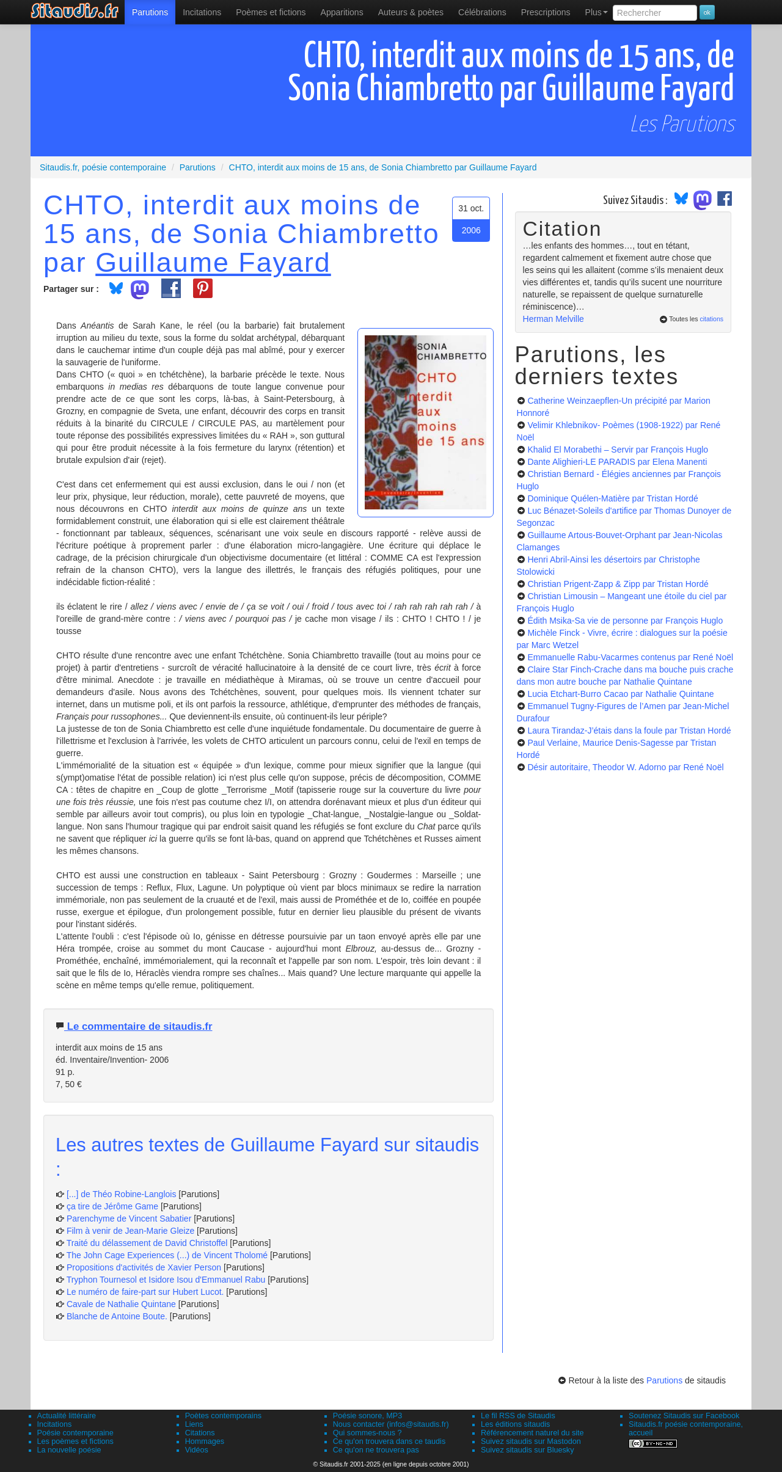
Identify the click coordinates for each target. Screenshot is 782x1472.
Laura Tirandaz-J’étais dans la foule (629, 730)
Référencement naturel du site (532, 1433)
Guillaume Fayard (213, 262)
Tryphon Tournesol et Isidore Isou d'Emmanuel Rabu (166, 1279)
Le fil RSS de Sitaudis (518, 1416)
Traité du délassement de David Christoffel (147, 1243)
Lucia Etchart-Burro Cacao (620, 694)
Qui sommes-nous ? (367, 1433)
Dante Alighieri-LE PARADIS (617, 462)
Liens (194, 1424)
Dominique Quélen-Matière (612, 498)
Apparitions (342, 12)
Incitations (54, 1424)
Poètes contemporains (223, 1416)
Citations (200, 1433)
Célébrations (482, 12)
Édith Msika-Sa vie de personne (625, 620)
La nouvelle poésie (69, 1450)
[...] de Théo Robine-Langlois (122, 1194)
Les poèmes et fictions (75, 1441)
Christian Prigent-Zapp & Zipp (617, 584)
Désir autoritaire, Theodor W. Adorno (625, 767)
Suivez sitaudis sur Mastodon (531, 1441)
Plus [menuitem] (596, 12)
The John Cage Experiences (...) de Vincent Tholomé (167, 1255)
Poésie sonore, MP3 (367, 1416)
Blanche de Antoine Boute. (117, 1316)
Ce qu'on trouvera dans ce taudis (389, 1441)
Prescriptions (546, 12)
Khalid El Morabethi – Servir (617, 449)
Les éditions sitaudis (515, 1424)
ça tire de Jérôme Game (112, 1206)
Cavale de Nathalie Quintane (121, 1304)
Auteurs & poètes (411, 12)
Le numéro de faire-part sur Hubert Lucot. (145, 1292)
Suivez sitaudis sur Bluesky (527, 1450)
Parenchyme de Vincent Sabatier (129, 1218)
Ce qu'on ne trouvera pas (376, 1450)
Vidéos (196, 1450)
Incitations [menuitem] (202, 12)
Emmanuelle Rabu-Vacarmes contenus (630, 657)
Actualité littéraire (67, 1416)
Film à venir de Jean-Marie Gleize (130, 1231)
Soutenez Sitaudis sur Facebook (684, 1416)
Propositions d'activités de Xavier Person (144, 1267)
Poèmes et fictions (270, 12)
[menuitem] (150, 12)
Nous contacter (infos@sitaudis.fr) (391, 1424)
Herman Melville (553, 319)
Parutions (150, 12)
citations (711, 318)
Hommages (204, 1441)
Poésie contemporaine (75, 1433)
